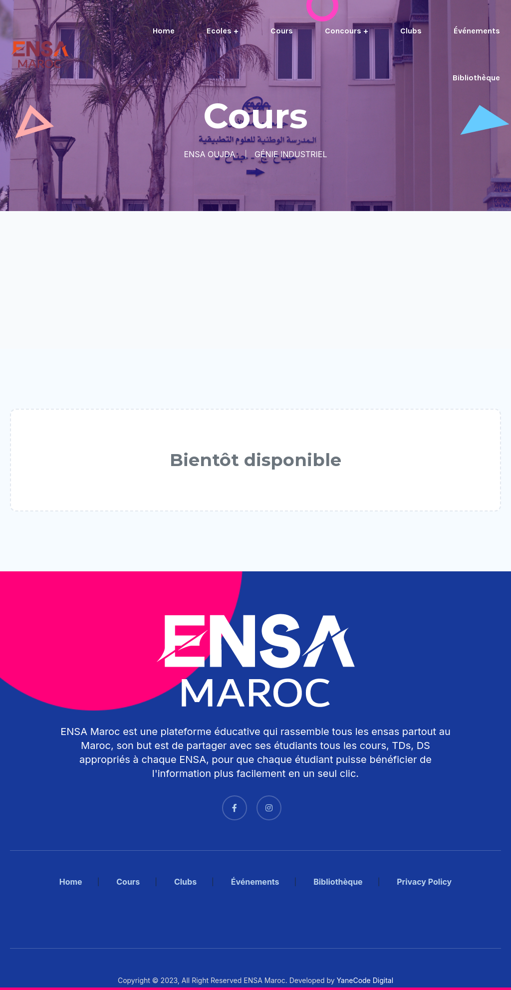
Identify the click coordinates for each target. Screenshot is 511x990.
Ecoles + (223, 30)
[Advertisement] (255, 280)
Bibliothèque (476, 77)
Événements (477, 30)
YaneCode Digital (365, 980)
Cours (281, 30)
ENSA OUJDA (210, 154)
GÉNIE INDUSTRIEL (291, 154)
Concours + (346, 30)
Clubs (411, 30)
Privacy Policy (424, 882)
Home (164, 30)
